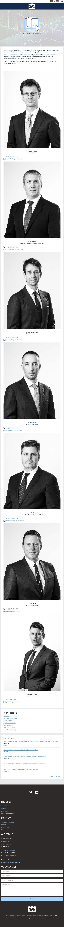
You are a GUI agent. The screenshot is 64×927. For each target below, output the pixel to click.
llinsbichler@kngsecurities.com (15, 520)
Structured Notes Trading (11, 718)
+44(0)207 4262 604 (12, 518)
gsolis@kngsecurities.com (13, 702)
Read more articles (54, 776)
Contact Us (4, 806)
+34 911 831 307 (11, 699)
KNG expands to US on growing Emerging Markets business (21, 769)
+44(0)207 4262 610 (12, 156)
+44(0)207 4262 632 (12, 609)
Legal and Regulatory (7, 813)
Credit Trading (8, 720)
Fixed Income (7, 716)
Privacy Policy (5, 827)
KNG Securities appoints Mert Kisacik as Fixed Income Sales (21, 750)
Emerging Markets (9, 725)
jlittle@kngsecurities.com (13, 611)
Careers (3, 808)
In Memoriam (5, 811)
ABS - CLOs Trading (9, 727)
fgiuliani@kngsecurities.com (14, 339)
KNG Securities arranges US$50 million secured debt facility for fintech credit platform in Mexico (31, 741)
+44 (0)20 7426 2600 (9, 850)
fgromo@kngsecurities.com (14, 430)
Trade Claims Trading (10, 729)
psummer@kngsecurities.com (14, 249)
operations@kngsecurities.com (11, 862)
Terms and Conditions (7, 822)
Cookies (3, 824)
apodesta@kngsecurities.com (14, 159)
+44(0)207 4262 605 (12, 247)
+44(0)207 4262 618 (12, 337)
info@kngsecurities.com (9, 855)
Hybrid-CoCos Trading (10, 723)
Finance (5, 745)
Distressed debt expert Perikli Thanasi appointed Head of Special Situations (25, 756)
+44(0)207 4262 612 (12, 428)
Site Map (3, 830)
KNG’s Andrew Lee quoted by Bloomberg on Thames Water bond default (24, 763)
